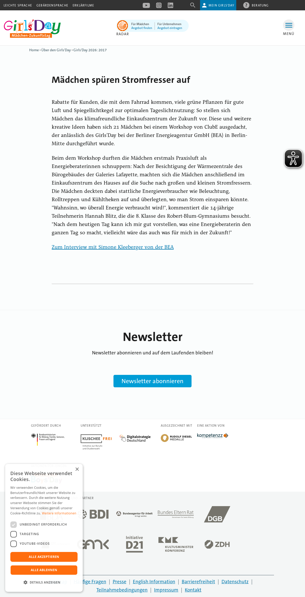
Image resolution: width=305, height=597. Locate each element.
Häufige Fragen (90, 581)
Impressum (166, 590)
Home (34, 50)
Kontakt (193, 590)
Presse (119, 581)
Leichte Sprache (18, 5)
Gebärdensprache (52, 5)
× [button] (77, 469)
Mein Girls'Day (221, 5)
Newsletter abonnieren (152, 381)
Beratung (260, 5)
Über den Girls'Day (56, 50)
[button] (44, 582)
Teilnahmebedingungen (122, 590)
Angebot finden (141, 28)
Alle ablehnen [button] (44, 570)
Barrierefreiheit (198, 581)
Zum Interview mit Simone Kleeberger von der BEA (113, 247)
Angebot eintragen (169, 28)
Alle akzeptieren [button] (44, 557)
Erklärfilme (83, 5)
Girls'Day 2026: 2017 (90, 50)
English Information (154, 581)
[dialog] (44, 528)
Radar (122, 34)
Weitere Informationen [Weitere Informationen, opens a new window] (59, 513)
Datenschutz (235, 581)
